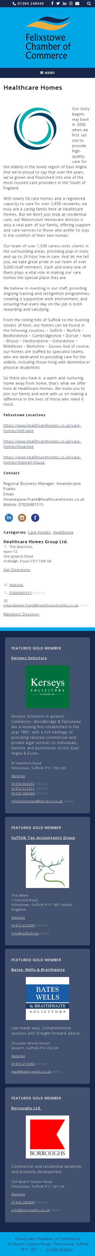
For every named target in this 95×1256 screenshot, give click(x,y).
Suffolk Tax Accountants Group (43, 837)
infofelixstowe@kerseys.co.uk (37, 801)
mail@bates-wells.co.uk (31, 1071)
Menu (50, 73)
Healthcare (63, 532)
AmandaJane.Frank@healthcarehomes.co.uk (41, 605)
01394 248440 (30, 3)
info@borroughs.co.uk (30, 1210)
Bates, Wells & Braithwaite (38, 969)
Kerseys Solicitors (29, 658)
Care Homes (39, 532)
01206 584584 (23, 793)
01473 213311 (23, 788)
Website (16, 585)
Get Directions (17, 569)
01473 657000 (23, 925)
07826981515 (20, 593)
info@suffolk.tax (25, 933)
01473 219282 (23, 1064)
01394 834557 (23, 784)
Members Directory (21, 614)
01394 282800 (23, 1202)
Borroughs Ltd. (26, 1108)
